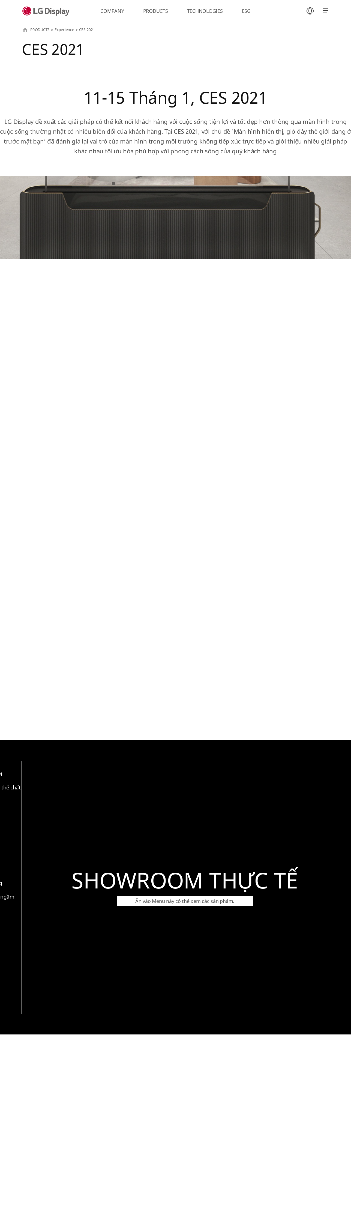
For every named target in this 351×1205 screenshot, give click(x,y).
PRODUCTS (155, 11)
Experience (64, 29)
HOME (25, 29)
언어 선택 (310, 11)
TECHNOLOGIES (205, 11)
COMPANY (112, 11)
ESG (246, 11)
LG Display (47, 11)
